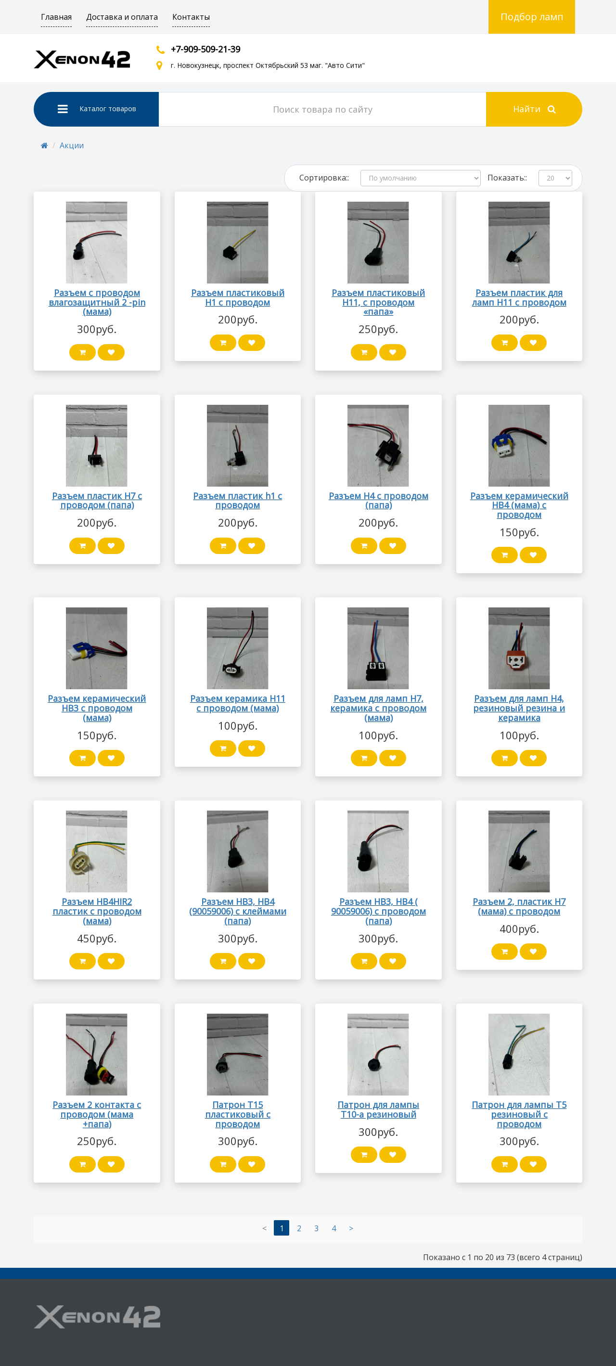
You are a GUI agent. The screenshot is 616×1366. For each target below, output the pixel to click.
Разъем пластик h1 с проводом (237, 500)
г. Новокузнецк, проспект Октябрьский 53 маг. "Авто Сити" (268, 65)
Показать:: (507, 177)
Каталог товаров (97, 109)
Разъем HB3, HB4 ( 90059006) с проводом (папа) (378, 911)
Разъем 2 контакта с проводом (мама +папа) (96, 1114)
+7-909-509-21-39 (205, 49)
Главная (56, 17)
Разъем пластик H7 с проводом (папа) (97, 500)
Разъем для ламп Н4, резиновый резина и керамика (519, 708)
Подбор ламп (532, 16)
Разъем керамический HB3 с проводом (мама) (97, 708)
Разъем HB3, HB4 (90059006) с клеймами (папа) (237, 911)
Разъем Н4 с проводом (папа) (378, 500)
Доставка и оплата (122, 17)
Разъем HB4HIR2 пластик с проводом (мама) (96, 911)
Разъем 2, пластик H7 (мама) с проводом (519, 906)
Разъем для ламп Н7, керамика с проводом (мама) (378, 708)
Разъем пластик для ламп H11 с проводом (519, 297)
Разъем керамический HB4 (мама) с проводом (519, 505)
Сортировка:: (324, 177)
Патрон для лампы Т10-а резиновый (378, 1109)
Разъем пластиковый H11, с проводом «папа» (378, 302)
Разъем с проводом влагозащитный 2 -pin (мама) (97, 302)
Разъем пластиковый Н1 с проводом (237, 297)
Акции (72, 145)
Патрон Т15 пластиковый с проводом (237, 1114)
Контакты (191, 17)
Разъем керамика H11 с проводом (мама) (237, 703)
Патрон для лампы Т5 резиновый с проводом (519, 1114)
